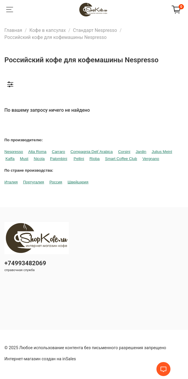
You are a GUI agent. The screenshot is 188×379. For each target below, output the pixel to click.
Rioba (94, 158)
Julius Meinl (162, 151)
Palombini (58, 158)
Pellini (79, 158)
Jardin (141, 151)
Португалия (33, 182)
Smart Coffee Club (121, 158)
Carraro (58, 151)
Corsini (124, 151)
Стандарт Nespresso (95, 30)
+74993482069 (25, 263)
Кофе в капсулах (47, 30)
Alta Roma (37, 151)
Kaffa (10, 158)
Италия (11, 182)
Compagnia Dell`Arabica (91, 151)
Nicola (39, 158)
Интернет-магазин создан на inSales (40, 358)
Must (24, 158)
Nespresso (13, 151)
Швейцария (78, 182)
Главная (13, 30)
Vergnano (150, 158)
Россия (55, 182)
